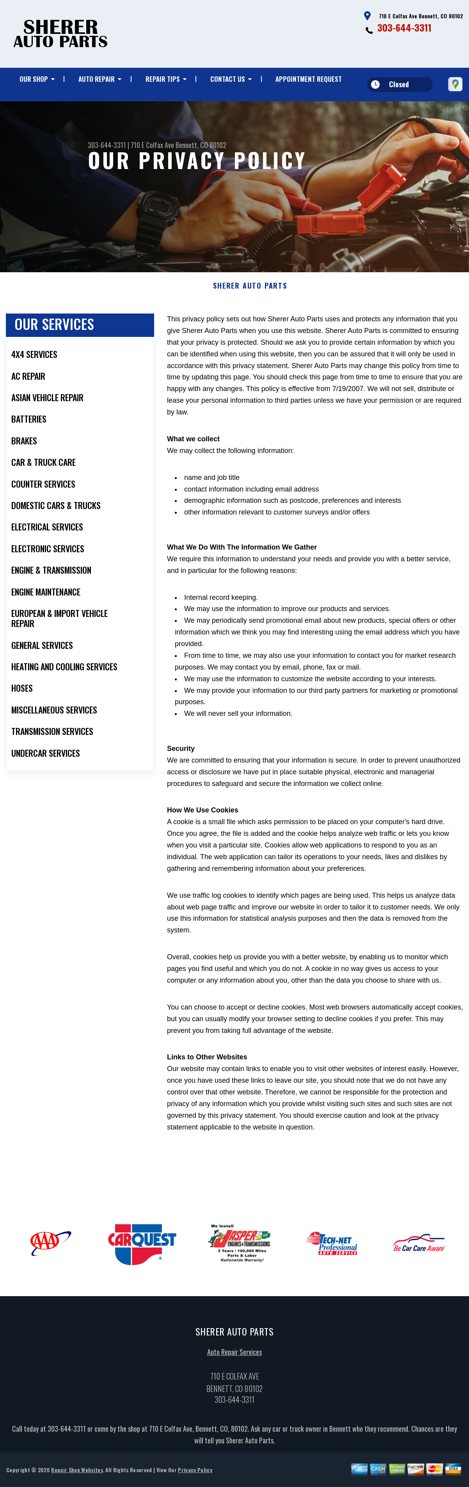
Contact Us (227, 79)
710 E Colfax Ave (152, 145)
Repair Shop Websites (77, 1473)
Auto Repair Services (234, 1355)
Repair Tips (163, 79)
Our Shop (34, 79)
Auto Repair (96, 79)
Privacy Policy (195, 1473)
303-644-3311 (404, 27)
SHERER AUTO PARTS (250, 289)
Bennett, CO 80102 (201, 145)
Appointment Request (308, 79)
